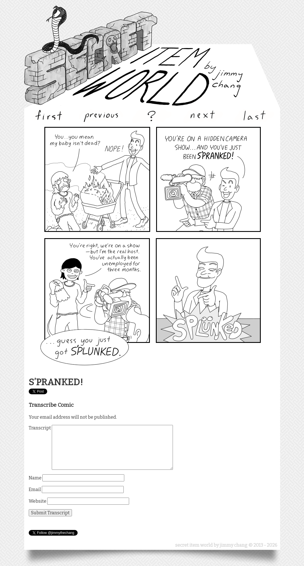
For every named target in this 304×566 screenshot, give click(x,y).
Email (35, 489)
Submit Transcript (50, 512)
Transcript (40, 428)
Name (35, 478)
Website (37, 501)
